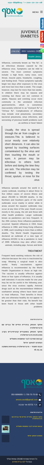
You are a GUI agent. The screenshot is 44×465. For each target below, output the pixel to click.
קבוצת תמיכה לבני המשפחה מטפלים (26, 338)
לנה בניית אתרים (18, 462)
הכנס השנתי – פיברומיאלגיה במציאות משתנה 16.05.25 (22, 348)
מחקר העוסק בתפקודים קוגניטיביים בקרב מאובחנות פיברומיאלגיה (22, 333)
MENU (36, 12)
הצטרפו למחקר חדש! (32, 342)
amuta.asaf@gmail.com (27, 399)
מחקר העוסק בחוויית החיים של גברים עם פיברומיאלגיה (22, 326)
